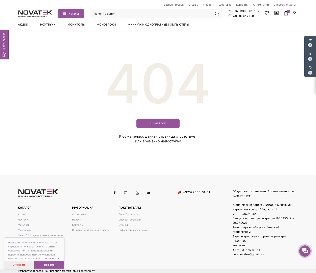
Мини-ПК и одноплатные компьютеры (158, 24)
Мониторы (76, 24)
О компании (79, 214)
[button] (244, 11)
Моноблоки (106, 24)
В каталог (158, 123)
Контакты (77, 224)
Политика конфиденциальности (90, 230)
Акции (23, 24)
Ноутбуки (47, 24)
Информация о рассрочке (133, 230)
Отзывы (123, 224)
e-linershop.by (85, 270)
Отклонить (19, 264)
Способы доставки (129, 219)
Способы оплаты (128, 214)
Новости (77, 219)
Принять (49, 264)
